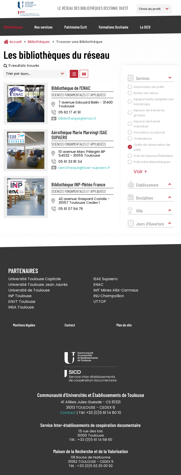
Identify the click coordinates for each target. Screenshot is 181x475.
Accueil (15, 42)
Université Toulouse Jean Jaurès (38, 284)
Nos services (43, 27)
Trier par (13, 73)
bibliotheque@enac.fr (77, 118)
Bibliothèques (13, 27)
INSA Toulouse (21, 307)
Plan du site (124, 325)
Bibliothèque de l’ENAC (70, 88)
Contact (70, 325)
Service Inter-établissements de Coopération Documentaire (28, 9)
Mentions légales (24, 325)
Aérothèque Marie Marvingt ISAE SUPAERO (79, 134)
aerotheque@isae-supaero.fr (84, 167)
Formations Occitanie (113, 27)
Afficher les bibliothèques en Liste (74, 74)
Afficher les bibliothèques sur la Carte (103, 74)
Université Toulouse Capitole (34, 279)
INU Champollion (108, 296)
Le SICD (145, 27)
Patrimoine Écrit (75, 27)
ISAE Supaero (105, 279)
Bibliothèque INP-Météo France (78, 184)
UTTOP (99, 301)
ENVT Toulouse (21, 301)
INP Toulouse (20, 296)
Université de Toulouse (29, 290)
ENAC (98, 284)
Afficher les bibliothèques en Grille (83, 74)
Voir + (140, 171)
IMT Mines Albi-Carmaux (115, 290)
